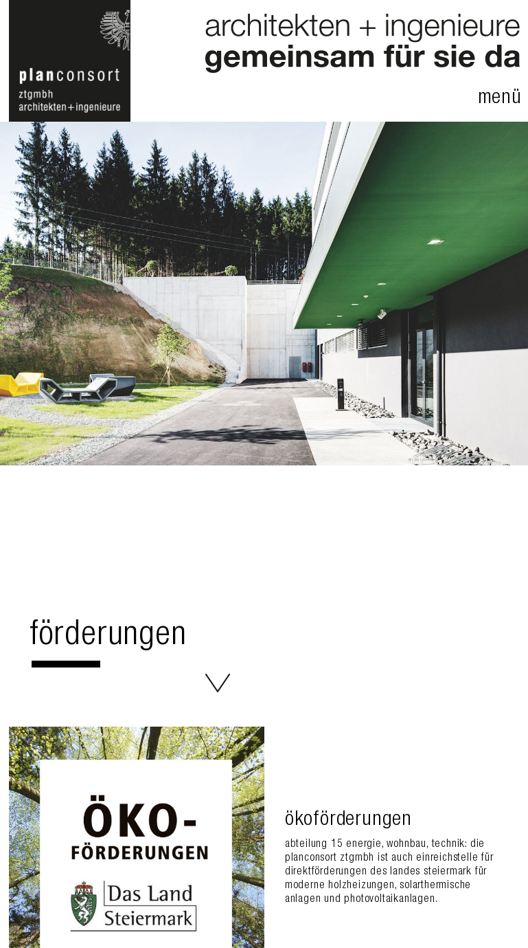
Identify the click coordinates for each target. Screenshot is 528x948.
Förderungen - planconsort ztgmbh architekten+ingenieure (217, 683)
